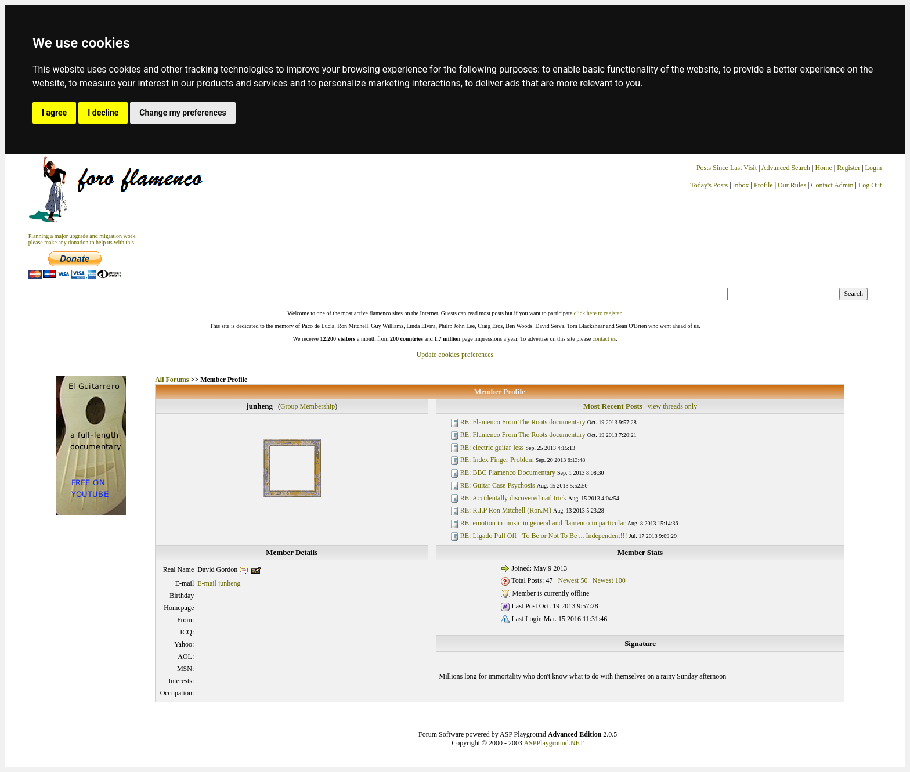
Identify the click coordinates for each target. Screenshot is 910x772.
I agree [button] (54, 112)
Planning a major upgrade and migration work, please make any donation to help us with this (82, 239)
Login (873, 168)
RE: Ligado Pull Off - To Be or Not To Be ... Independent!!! (543, 536)
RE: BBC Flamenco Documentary (507, 472)
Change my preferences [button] (182, 112)
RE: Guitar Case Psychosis (497, 485)
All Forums (172, 380)
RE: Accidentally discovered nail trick (513, 498)
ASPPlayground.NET (553, 743)
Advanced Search (785, 168)
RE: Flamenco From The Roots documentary (523, 422)
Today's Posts (709, 185)
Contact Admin (832, 185)
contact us (604, 339)
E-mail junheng (218, 583)
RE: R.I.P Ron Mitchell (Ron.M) (505, 510)
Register (849, 168)
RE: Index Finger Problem (497, 460)
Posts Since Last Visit (726, 168)
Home (823, 168)
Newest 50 (572, 580)
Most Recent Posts (612, 406)
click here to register (597, 313)
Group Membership (307, 406)
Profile (763, 185)
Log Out (870, 185)
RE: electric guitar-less (492, 447)
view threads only (672, 406)
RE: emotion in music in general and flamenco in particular (543, 523)
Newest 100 (609, 580)
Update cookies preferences (455, 355)
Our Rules (792, 185)
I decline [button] (103, 112)
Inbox (741, 185)
